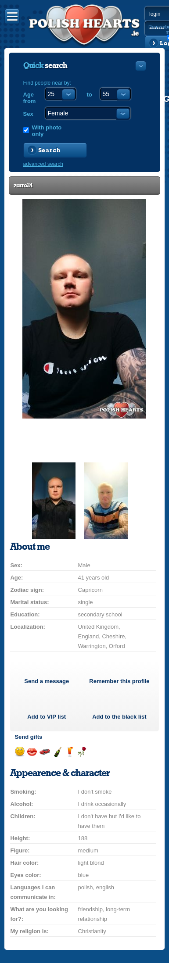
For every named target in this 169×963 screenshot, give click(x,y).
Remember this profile (119, 681)
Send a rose (82, 752)
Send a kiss (32, 752)
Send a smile (19, 752)
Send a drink (70, 752)
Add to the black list (119, 716)
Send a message (46, 681)
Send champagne (57, 752)
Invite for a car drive (44, 752)
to (89, 94)
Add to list (46, 716)
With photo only (47, 130)
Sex (28, 114)
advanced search (43, 164)
